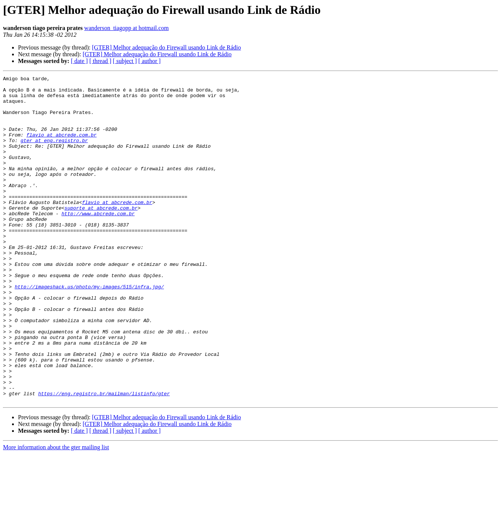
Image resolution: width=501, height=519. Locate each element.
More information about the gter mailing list (56, 512)
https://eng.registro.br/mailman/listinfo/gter (104, 457)
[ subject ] (125, 61)
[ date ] (79, 61)
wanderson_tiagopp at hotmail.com (126, 28)
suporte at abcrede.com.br (101, 234)
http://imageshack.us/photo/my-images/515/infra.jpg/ (89, 329)
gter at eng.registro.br (54, 153)
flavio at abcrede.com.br (61, 147)
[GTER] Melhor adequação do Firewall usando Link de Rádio (166, 47)
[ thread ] (100, 61)
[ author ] (149, 61)
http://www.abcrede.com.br (98, 241)
